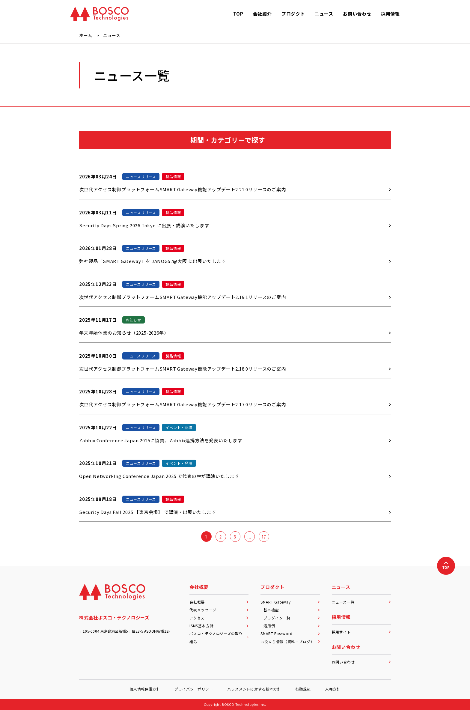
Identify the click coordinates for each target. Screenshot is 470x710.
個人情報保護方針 (144, 688)
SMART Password (290, 633)
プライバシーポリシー (193, 688)
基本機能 (291, 609)
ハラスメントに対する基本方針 (254, 688)
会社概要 (218, 601)
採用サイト (361, 631)
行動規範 (303, 688)
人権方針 (333, 688)
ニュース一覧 (361, 601)
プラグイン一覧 (291, 617)
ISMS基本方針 (218, 625)
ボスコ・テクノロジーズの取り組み (218, 637)
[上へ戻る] (446, 566)
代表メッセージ (218, 609)
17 (264, 536)
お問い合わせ (361, 661)
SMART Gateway (290, 601)
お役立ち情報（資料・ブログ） (290, 641)
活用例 (291, 625)
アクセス (218, 617)
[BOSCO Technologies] (99, 14)
